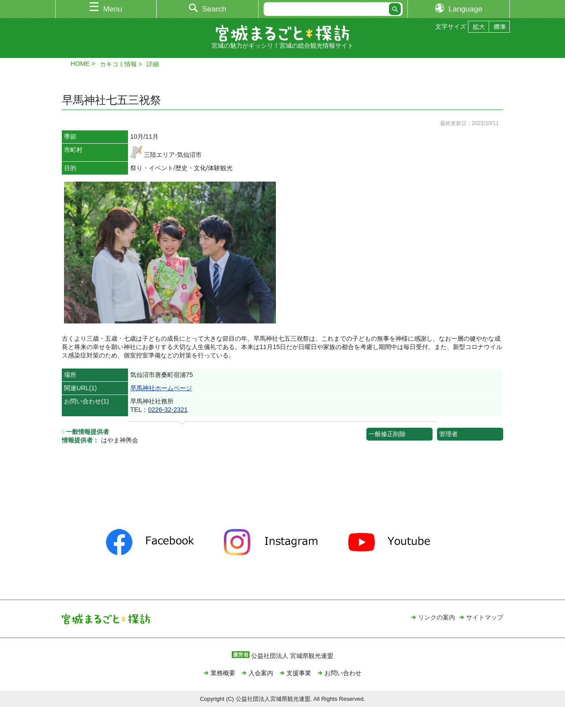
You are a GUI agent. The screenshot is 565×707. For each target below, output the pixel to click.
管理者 (448, 433)
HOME (80, 63)
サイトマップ (484, 617)
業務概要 (223, 673)
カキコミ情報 (118, 64)
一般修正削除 (387, 433)
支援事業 (298, 673)
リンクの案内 (436, 617)
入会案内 (261, 673)
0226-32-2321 (168, 409)
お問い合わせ (343, 673)
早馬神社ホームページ (161, 388)
